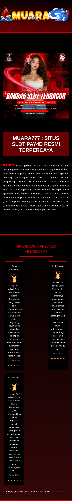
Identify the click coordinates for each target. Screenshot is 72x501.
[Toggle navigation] (2, 23)
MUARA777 (8, 165)
